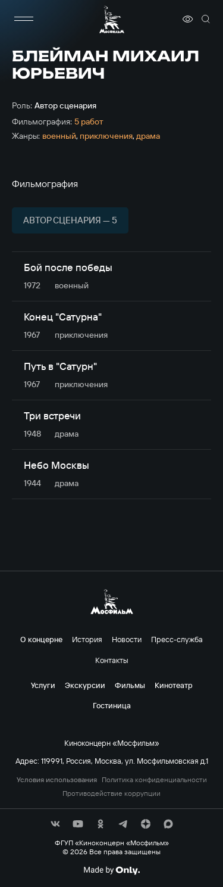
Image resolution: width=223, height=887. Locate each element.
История (87, 639)
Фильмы (130, 685)
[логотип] (111, 19)
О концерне (41, 639)
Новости (127, 639)
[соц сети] (55, 823)
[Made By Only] (111, 870)
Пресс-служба (177, 639)
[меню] (24, 19)
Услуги (43, 685)
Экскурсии (85, 685)
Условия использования (57, 780)
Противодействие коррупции (111, 793)
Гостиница (112, 705)
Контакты (111, 660)
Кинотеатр (174, 685)
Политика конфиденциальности (154, 780)
